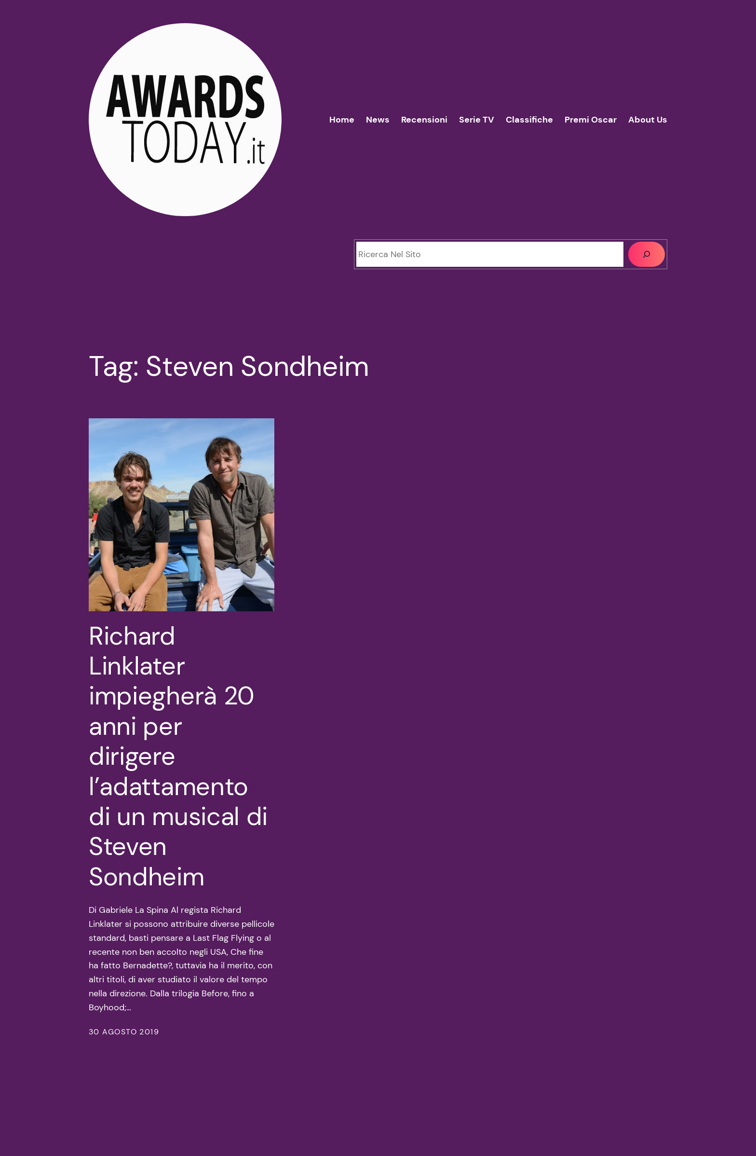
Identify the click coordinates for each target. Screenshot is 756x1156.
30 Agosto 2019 (124, 1032)
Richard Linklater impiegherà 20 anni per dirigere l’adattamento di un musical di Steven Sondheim (178, 756)
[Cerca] (646, 254)
